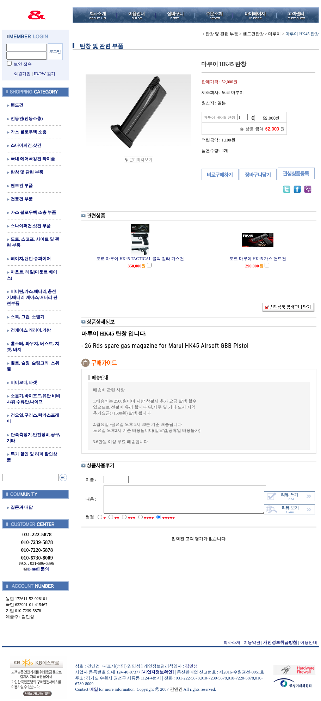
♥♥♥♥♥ (164, 524)
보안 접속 (21, 64)
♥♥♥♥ (144, 524)
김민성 (189, 666)
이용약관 (249, 642)
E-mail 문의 (34, 569)
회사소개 (230, 642)
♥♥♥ (126, 524)
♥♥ (112, 524)
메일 (91, 689)
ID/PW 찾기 (42, 73)
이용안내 (306, 642)
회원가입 (20, 73)
